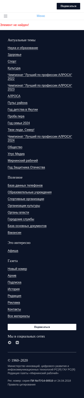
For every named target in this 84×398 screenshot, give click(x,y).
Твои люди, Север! (21, 129)
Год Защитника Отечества (26, 167)
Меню (42, 16)
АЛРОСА (14, 96)
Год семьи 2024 (19, 123)
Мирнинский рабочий (23, 160)
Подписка (14, 282)
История (14, 289)
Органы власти (18, 212)
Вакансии (14, 232)
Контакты (14, 309)
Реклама (14, 302)
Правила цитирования (22, 384)
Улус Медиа (16, 153)
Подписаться (68, 6)
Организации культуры (24, 205)
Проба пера (16, 116)
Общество (15, 147)
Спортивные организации (26, 199)
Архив (12, 275)
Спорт (12, 61)
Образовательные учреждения (30, 192)
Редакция (14, 295)
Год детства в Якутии (23, 109)
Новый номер (17, 268)
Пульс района (17, 102)
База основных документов (27, 226)
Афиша (13, 250)
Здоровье (14, 54)
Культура (14, 68)
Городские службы (21, 219)
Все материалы (19, 316)
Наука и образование (23, 48)
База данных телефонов (25, 185)
